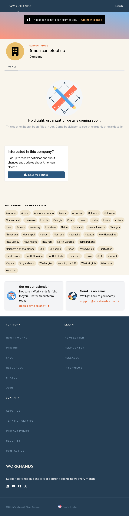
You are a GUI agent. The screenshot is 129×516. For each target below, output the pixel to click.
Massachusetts (96, 227)
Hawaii (83, 220)
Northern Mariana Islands (20, 248)
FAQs (9, 357)
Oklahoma (55, 248)
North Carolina (65, 241)
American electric (47, 50)
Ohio (42, 248)
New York (47, 241)
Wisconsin (107, 263)
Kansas (20, 227)
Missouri (44, 234)
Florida (44, 220)
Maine (64, 227)
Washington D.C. (67, 263)
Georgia (57, 220)
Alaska (25, 212)
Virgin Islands (27, 263)
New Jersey (12, 241)
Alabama (11, 212)
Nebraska (74, 234)
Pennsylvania (86, 248)
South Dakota (56, 256)
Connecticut (13, 220)
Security (13, 440)
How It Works (17, 337)
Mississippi (29, 234)
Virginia (10, 263)
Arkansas (77, 212)
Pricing (12, 347)
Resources (14, 367)
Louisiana (50, 227)
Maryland (77, 227)
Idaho (94, 220)
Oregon (70, 248)
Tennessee (74, 256)
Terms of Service (20, 420)
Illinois (106, 220)
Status (11, 377)
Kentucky (35, 227)
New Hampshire (107, 234)
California (93, 212)
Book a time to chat (34, 305)
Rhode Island (13, 256)
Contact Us (15, 450)
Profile (11, 67)
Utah (100, 256)
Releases (71, 357)
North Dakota (87, 241)
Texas (88, 256)
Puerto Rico (105, 248)
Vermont (112, 256)
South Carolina (34, 256)
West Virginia (88, 263)
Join (9, 387)
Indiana (119, 220)
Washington (46, 263)
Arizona (63, 212)
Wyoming (11, 270)
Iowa (9, 227)
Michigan (115, 227)
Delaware (30, 220)
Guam (70, 220)
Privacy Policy (18, 430)
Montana (59, 234)
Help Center (74, 347)
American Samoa (44, 212)
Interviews (73, 367)
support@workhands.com (99, 301)
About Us (13, 410)
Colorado (109, 212)
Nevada (89, 234)
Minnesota (12, 234)
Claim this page (91, 19)
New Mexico (30, 241)
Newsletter (74, 337)
